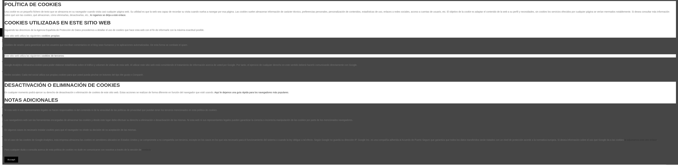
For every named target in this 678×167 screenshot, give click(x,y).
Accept (11, 159)
